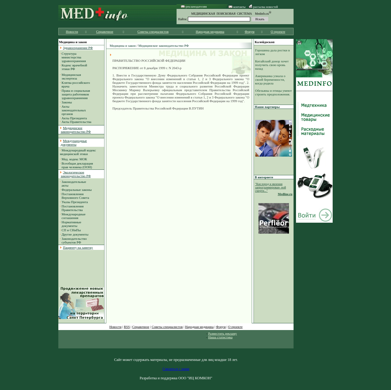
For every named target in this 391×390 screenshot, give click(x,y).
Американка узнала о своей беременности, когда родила (270, 79)
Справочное (104, 31)
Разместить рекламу (222, 333)
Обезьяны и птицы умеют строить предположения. (273, 92)
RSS (127, 327)
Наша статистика (220, 337)
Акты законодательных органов (73, 110)
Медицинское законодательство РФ (163, 45)
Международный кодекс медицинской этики (78, 152)
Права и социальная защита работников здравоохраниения (75, 94)
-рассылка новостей (263, 7)
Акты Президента (74, 118)
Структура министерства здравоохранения (73, 57)
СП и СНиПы (71, 230)
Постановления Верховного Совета (74, 195)
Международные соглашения (73, 216)
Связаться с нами (176, 369)
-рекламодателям (194, 6)
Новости (72, 31)
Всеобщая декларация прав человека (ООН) (76, 165)
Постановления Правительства (72, 208)
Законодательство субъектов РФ (73, 240)
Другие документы (75, 234)
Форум (249, 31)
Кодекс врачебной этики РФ (73, 67)
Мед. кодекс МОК (74, 159)
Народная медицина (210, 31)
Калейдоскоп (265, 42)
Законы (67, 102)
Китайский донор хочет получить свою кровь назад (272, 64)
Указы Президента (75, 202)
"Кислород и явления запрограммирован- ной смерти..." (270, 187)
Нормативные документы (70, 224)
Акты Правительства (76, 122)
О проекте (278, 31)
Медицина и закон (123, 45)
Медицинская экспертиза (70, 76)
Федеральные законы (77, 189)
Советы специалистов (153, 31)
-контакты (237, 7)
